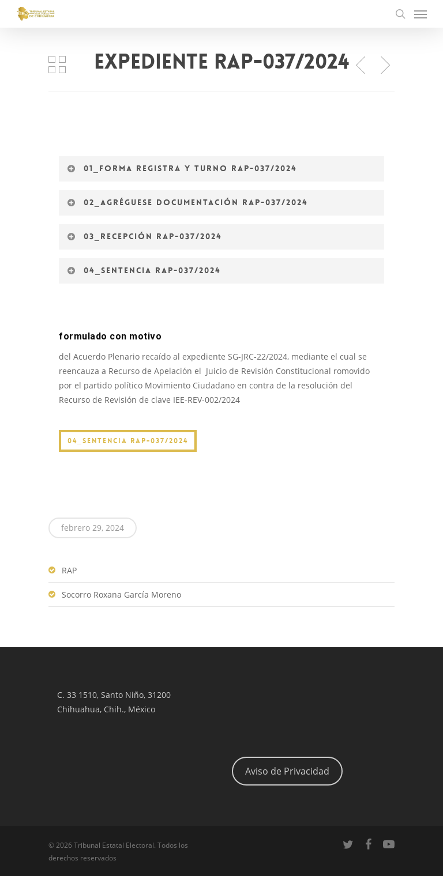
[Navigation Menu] (420, 14)
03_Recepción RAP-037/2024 (144, 236)
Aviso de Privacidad (287, 771)
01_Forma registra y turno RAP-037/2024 (181, 168)
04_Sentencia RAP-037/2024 (143, 270)
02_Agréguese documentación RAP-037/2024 (187, 202)
